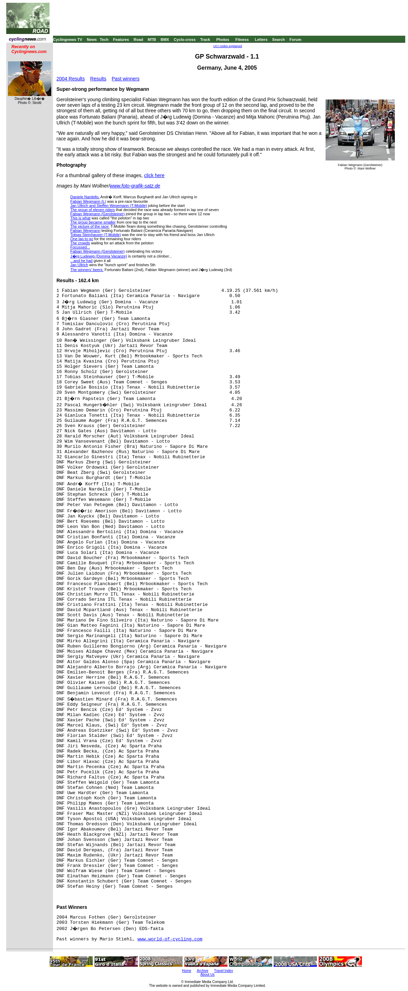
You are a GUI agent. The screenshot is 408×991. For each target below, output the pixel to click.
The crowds (80, 243)
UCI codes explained (227, 46)
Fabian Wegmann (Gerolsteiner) (97, 214)
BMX (165, 39)
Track (205, 39)
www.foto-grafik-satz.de (135, 186)
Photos (222, 39)
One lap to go (81, 239)
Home (186, 971)
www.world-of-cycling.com (170, 939)
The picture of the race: (89, 226)
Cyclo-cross (185, 39)
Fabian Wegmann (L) (88, 201)
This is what (80, 218)
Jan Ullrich (79, 265)
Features (121, 39)
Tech (104, 39)
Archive (202, 971)
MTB (152, 39)
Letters (261, 39)
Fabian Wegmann (85, 230)
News (92, 39)
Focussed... (80, 247)
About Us (207, 974)
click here (154, 175)
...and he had (81, 261)
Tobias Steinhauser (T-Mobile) (95, 235)
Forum (295, 39)
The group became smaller (93, 222)
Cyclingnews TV (67, 39)
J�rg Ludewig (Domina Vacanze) (98, 256)
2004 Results (70, 78)
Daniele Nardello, (84, 197)
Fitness (242, 39)
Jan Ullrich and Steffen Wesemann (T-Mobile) (108, 205)
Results (98, 78)
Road (138, 39)
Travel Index (223, 971)
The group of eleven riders (92, 210)
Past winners (126, 78)
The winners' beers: (87, 270)
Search (278, 39)
